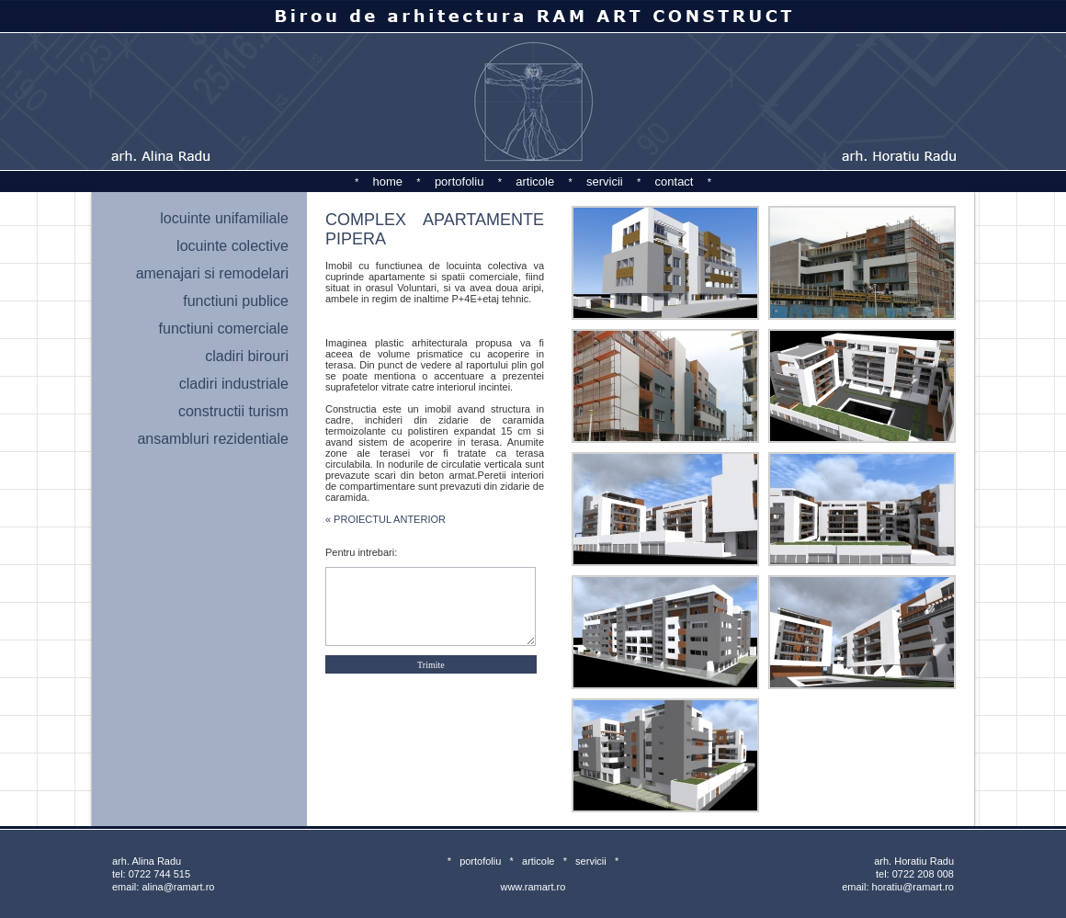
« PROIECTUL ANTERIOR (385, 519)
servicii (604, 181)
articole (535, 181)
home (388, 181)
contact (674, 181)
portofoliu (459, 181)
